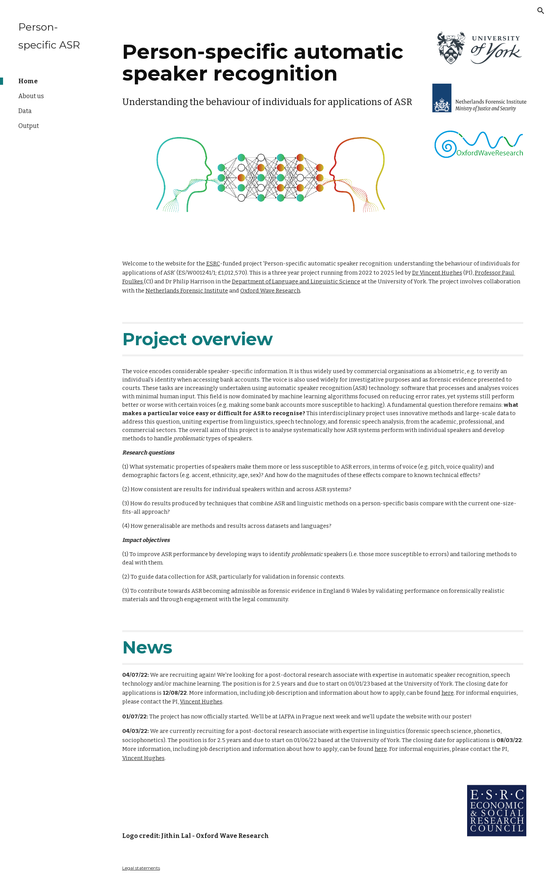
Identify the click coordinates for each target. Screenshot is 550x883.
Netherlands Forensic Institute (187, 290)
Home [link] (28, 81)
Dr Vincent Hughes (437, 272)
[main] (270, 73)
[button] (541, 11)
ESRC (213, 263)
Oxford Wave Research (270, 290)
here (448, 692)
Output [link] (28, 125)
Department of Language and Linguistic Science (296, 281)
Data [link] (25, 111)
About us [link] (31, 96)
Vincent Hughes (201, 701)
